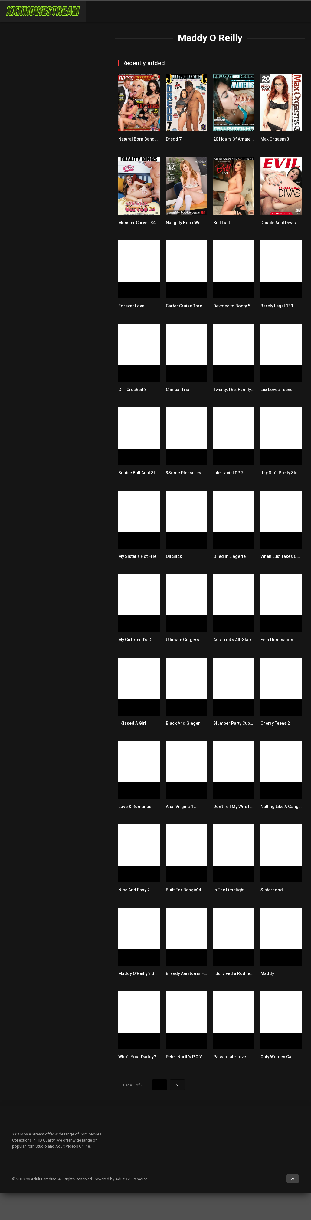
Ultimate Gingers (182, 639)
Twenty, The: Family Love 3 (239, 389)
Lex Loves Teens (276, 389)
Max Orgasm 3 (274, 139)
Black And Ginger (183, 723)
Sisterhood (271, 889)
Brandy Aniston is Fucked (191, 973)
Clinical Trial (178, 389)
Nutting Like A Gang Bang (285, 806)
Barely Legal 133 (276, 305)
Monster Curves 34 (137, 222)
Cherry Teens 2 (275, 723)
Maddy (267, 973)
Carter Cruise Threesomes (192, 305)
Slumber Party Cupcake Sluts (241, 723)
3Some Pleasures (183, 472)
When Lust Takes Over (281, 556)
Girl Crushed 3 (132, 389)
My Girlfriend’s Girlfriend (143, 639)
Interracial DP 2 (228, 472)
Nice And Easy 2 (134, 889)
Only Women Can (277, 1056)
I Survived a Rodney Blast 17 (241, 973)
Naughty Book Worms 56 (190, 222)
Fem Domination (276, 639)
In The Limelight (228, 889)
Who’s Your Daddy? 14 (140, 1056)
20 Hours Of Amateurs (235, 139)
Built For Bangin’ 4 (183, 889)
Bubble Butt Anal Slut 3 (140, 472)
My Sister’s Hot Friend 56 (142, 556)
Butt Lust (221, 222)
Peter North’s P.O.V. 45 (187, 1056)
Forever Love (131, 305)
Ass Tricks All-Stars (233, 639)
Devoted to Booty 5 (231, 305)
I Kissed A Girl (132, 723)
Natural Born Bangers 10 (142, 139)
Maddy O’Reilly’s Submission (146, 973)
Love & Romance (134, 806)
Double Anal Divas (278, 222)
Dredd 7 (174, 139)
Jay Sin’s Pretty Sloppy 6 (284, 472)
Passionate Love (229, 1056)
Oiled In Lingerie (229, 556)
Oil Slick (174, 556)
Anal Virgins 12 (181, 806)
